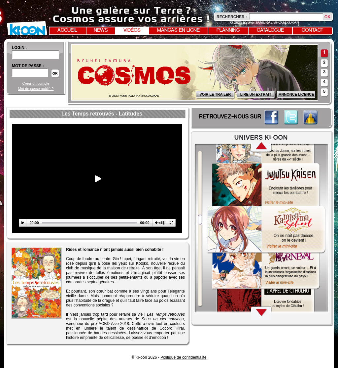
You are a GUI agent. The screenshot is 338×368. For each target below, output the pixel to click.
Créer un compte (36, 83)
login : (19, 47)
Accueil (67, 30)
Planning (228, 30)
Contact (312, 30)
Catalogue (270, 30)
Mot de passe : (28, 66)
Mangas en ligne (178, 30)
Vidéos (132, 30)
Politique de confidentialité (183, 357)
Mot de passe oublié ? (36, 89)
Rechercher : (232, 17)
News (101, 30)
